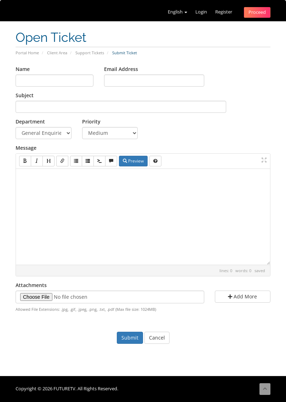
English (177, 12)
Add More (242, 296)
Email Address (121, 69)
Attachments (31, 285)
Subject (25, 95)
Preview (133, 161)
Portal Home (27, 52)
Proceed (257, 12)
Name (23, 69)
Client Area (57, 52)
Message (26, 147)
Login (201, 12)
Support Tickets (89, 52)
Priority (91, 121)
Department (30, 121)
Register (223, 12)
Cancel (157, 337)
